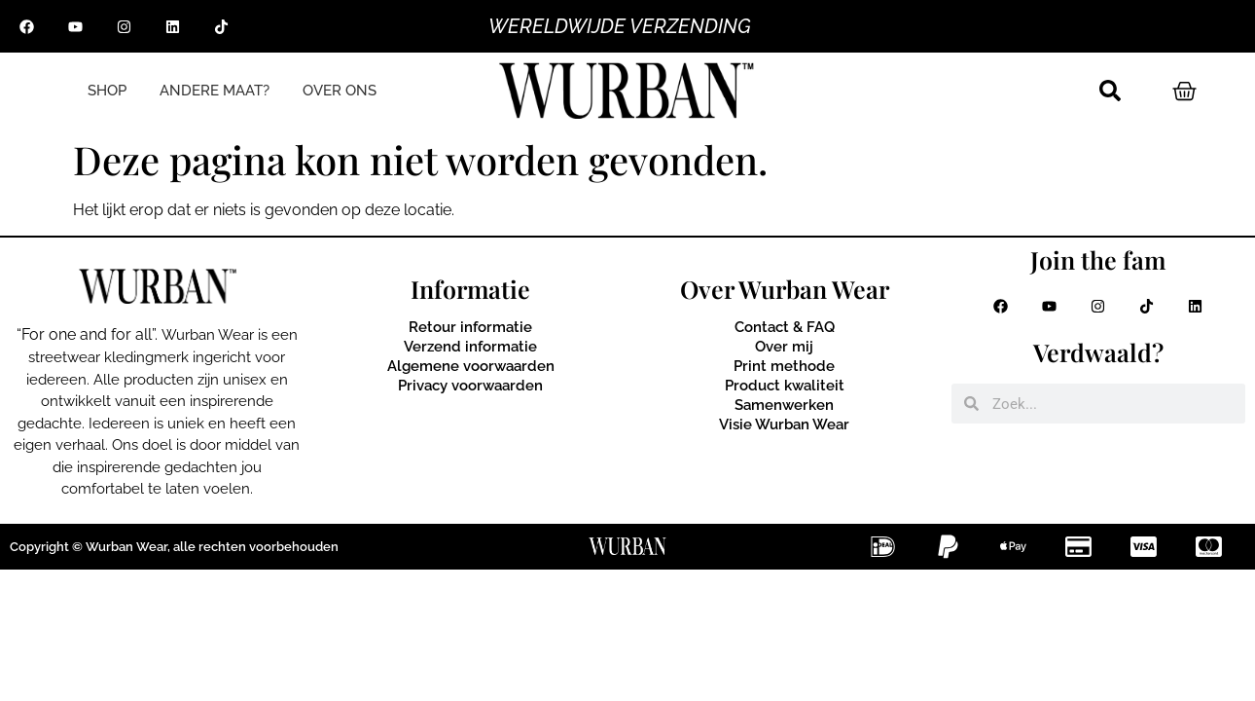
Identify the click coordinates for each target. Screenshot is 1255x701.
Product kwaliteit (784, 385)
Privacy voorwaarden (470, 385)
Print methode (784, 366)
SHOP (107, 91)
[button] (1110, 90)
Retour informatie (470, 327)
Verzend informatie (470, 346)
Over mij (784, 346)
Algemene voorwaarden (471, 366)
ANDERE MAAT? (214, 91)
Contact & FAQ (785, 327)
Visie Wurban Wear (784, 424)
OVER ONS (339, 91)
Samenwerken (784, 405)
